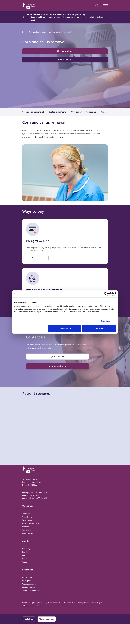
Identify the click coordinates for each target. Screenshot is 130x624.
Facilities (25, 552)
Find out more (37, 258)
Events (25, 555)
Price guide (26, 580)
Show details (106, 321)
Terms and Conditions (31, 590)
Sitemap (40, 606)
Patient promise (28, 587)
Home (24, 32)
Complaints (26, 530)
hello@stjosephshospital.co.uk (34, 492)
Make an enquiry (65, 59)
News (24, 558)
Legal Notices (27, 533)
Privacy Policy (37, 603)
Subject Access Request (52, 603)
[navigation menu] (105, 5)
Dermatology (44, 32)
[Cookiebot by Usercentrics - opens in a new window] (106, 294)
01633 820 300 (32, 495)
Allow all (99, 328)
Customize (65, 328)
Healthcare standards (31, 523)
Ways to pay (27, 520)
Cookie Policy (66, 603)
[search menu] (97, 5)
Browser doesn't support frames (65, 419)
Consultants (27, 517)
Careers (25, 562)
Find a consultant (65, 51)
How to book (27, 577)
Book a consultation (57, 366)
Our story (26, 549)
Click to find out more (99, 17)
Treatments (33, 32)
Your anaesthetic (29, 584)
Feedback (26, 526)
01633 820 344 (41, 498)
